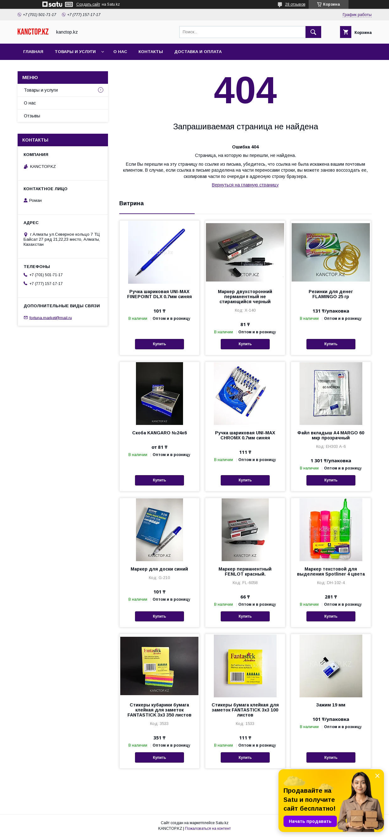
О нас (120, 51)
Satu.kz (222, 823)
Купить (159, 344)
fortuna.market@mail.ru (51, 317)
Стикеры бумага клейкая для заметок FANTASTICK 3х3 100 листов (245, 709)
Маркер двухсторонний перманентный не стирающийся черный (245, 296)
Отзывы (32, 115)
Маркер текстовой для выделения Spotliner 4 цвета (331, 571)
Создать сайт (88, 4)
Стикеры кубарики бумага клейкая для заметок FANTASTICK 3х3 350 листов (159, 709)
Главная (33, 51)
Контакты (150, 51)
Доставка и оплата (198, 51)
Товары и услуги (75, 51)
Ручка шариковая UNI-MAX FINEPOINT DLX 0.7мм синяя (159, 294)
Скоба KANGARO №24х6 (159, 432)
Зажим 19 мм (330, 704)
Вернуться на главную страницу (245, 184)
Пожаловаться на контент (208, 828)
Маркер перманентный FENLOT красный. (245, 571)
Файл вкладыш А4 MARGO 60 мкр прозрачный (330, 435)
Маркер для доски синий (159, 568)
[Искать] (313, 32)
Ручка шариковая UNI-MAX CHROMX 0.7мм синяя (245, 435)
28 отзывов (295, 4)
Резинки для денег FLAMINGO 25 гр (331, 294)
